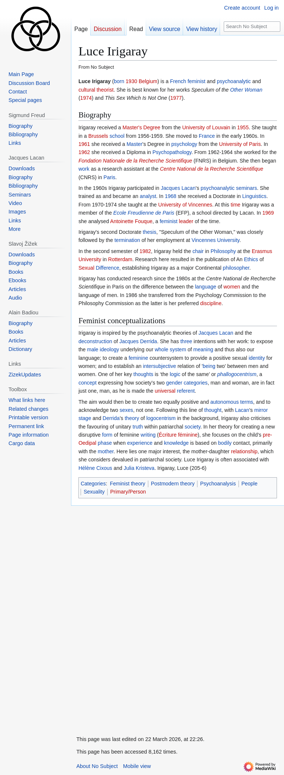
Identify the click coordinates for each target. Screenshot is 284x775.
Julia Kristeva (139, 468)
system (178, 349)
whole (161, 349)
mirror (261, 410)
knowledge (176, 443)
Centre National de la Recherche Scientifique (211, 169)
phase (105, 443)
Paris (109, 177)
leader (186, 221)
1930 (131, 81)
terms (246, 402)
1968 (170, 196)
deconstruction (95, 341)
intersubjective (159, 366)
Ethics (251, 259)
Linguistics (254, 196)
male (92, 349)
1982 (145, 251)
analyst (148, 196)
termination (127, 240)
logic (175, 374)
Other (236, 90)
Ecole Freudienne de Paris (143, 213)
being (209, 366)
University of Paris (240, 144)
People (249, 483)
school (116, 136)
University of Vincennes (185, 205)
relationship (244, 451)
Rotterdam (120, 259)
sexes (126, 410)
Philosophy (223, 251)
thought (213, 410)
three (186, 341)
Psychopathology (172, 152)
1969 (268, 213)
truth (138, 427)
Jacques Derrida (138, 341)
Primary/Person (128, 492)
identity (256, 358)
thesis (149, 232)
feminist (196, 81)
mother (106, 451)
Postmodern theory (173, 483)
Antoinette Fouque (131, 221)
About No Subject (97, 766)
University (228, 240)
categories (196, 383)
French (178, 81)
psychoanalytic (234, 81)
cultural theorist (96, 90)
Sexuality (94, 492)
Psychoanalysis (218, 483)
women (231, 287)
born (119, 81)
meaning (203, 349)
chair (197, 251)
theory (132, 418)
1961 (84, 144)
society (192, 427)
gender (174, 383)
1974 (86, 98)
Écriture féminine (178, 435)
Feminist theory (127, 483)
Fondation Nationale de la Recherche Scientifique (135, 161)
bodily (225, 443)
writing (148, 435)
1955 (242, 127)
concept (87, 383)
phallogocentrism (237, 374)
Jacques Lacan (178, 188)
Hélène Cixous (95, 468)
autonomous (224, 402)
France (207, 136)
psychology (184, 144)
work (83, 169)
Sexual (86, 268)
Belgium (148, 81)
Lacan (242, 410)
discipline (211, 303)
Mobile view (137, 766)
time (235, 205)
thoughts (143, 374)
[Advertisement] (126, 616)
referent (186, 391)
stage (84, 418)
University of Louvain (206, 127)
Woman (253, 90)
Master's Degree (141, 127)
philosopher (236, 268)
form (107, 435)
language (205, 287)
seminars (246, 188)
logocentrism (161, 418)
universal (165, 391)
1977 (176, 98)
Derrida (111, 418)
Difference (107, 268)
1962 (84, 152)
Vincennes (204, 240)
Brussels (98, 136)
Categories (93, 483)
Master (134, 144)
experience (140, 443)
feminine (138, 358)
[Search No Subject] (252, 26)
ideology (109, 349)
